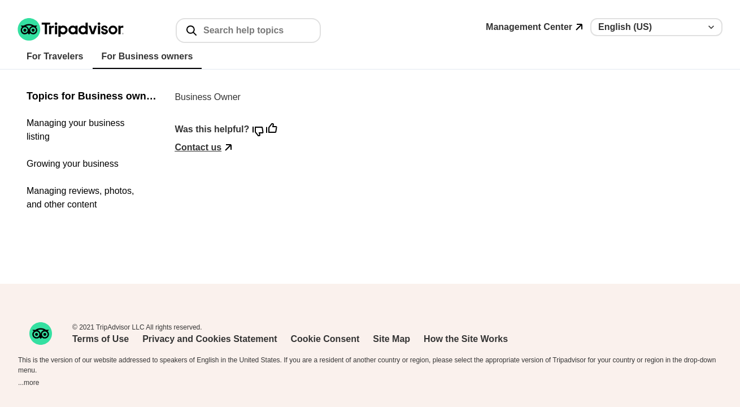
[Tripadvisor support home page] (71, 29)
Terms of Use (100, 339)
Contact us (198, 147)
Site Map (391, 339)
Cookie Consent (325, 339)
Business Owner (208, 97)
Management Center (529, 27)
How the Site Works (466, 339)
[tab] (55, 57)
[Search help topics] (257, 30)
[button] (71, 29)
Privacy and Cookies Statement (209, 339)
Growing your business (73, 163)
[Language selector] (656, 27)
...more (28, 383)
